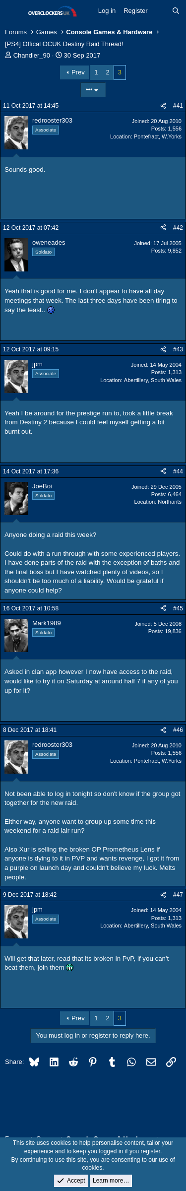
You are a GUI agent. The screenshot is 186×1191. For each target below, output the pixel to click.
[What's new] (160, 10)
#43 (178, 349)
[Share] (163, 106)
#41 (178, 105)
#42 (178, 227)
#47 (178, 894)
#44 (178, 471)
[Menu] (13, 11)
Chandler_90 (31, 55)
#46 (178, 730)
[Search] (176, 10)
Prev (78, 72)
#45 (178, 608)
